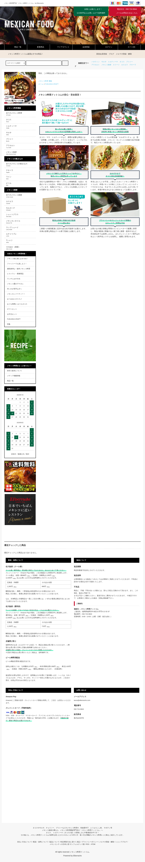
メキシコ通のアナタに (15, 284)
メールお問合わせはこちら (127, 13)
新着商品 (38, 46)
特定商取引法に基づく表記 (70, 842)
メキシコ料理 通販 (45, 81)
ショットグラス (12, 215)
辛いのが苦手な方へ (14, 289)
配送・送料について (40, 842)
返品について (54, 842)
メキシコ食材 (106, 65)
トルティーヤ (113, 62)
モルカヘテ (10, 209)
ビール (8, 184)
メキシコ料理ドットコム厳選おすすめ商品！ (24, 54)
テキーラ (132, 65)
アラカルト (95, 65)
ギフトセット (12, 309)
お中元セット (12, 314)
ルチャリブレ (11, 235)
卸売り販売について (14, 371)
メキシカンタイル (13, 222)
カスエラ (124, 65)
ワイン (8, 177)
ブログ (111, 54)
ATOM (93, 844)
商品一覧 (15, 46)
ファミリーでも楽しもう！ (17, 264)
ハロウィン (95, 62)
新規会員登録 (101, 54)
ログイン (106, 46)
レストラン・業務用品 (15, 274)
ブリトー (129, 62)
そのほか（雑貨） (13, 248)
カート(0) (129, 46)
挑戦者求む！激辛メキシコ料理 (18, 269)
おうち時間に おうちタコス (17, 304)
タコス (122, 62)
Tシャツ (9, 241)
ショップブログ (121, 842)
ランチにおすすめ (13, 279)
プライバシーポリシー (90, 842)
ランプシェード (12, 228)
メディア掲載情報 (13, 376)
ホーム (40, 84)
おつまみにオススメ (14, 299)
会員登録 (84, 46)
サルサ (103, 62)
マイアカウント (61, 46)
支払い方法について (24, 842)
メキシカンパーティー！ (16, 294)
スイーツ (116, 65)
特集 (8, 324)
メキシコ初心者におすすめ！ (17, 259)
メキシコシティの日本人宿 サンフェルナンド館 (67, 844)
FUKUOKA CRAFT (52, 84)
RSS (87, 844)
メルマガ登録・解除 (124, 54)
